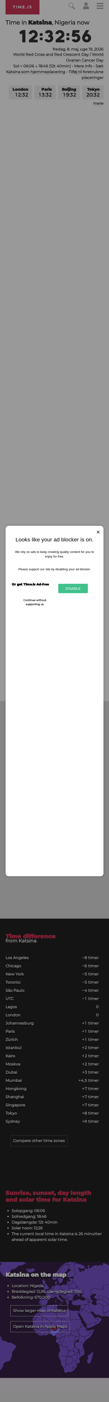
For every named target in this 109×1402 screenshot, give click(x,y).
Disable (73, 588)
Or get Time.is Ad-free (30, 584)
